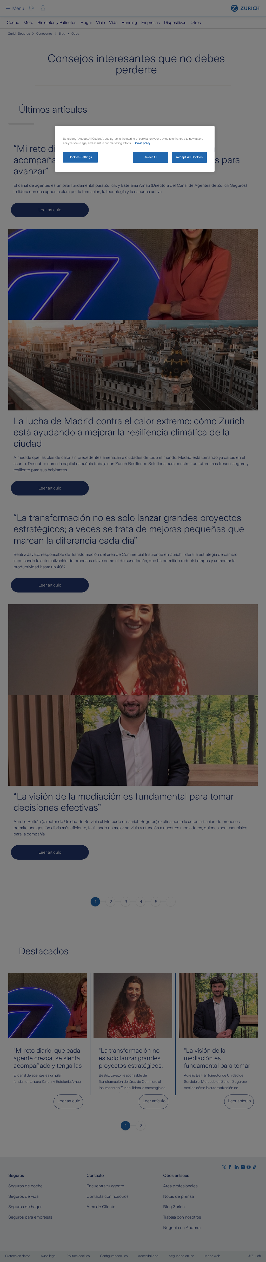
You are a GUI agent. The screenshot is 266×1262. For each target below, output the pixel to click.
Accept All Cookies (189, 157)
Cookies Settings (80, 157)
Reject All (150, 157)
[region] (135, 149)
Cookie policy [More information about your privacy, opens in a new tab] (142, 143)
